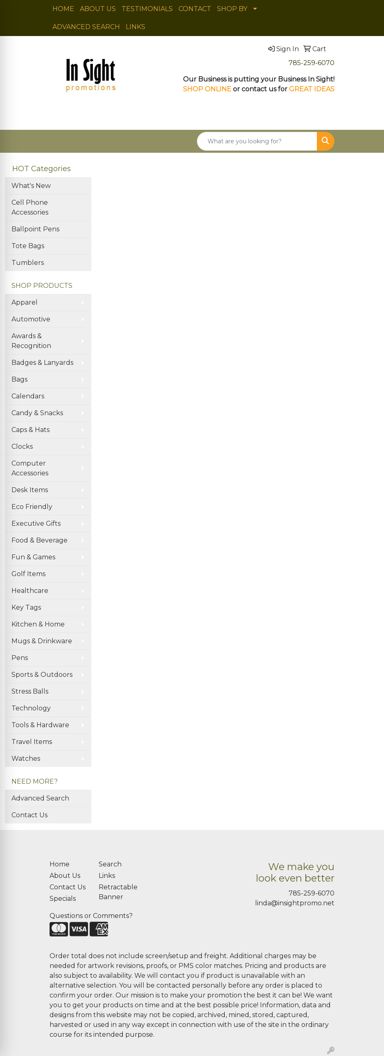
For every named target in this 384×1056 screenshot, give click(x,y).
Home (60, 864)
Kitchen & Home (38, 624)
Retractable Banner (118, 892)
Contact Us (29, 815)
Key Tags (26, 607)
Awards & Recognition (31, 341)
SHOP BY (232, 9)
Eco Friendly (31, 507)
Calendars (27, 396)
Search (110, 864)
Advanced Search (40, 798)
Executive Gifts (36, 523)
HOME (63, 9)
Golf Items (28, 574)
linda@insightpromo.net (294, 903)
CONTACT (194, 9)
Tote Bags (27, 246)
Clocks (22, 446)
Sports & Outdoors (41, 674)
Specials (63, 898)
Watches (25, 758)
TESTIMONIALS (147, 9)
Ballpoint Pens (35, 229)
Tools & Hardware (40, 725)
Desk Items (29, 490)
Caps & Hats (30, 430)
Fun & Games (33, 557)
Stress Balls (29, 691)
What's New (31, 186)
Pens (19, 658)
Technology (31, 708)
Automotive (30, 319)
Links (107, 876)
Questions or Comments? (91, 916)
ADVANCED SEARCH (86, 27)
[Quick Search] (257, 141)
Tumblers (27, 263)
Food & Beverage (39, 540)
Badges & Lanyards (42, 362)
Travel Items (31, 742)
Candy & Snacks (37, 413)
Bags (19, 379)
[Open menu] (367, 118)
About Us (65, 876)
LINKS (135, 27)
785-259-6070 (311, 63)
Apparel (24, 302)
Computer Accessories (29, 468)
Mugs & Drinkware (41, 641)
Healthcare (29, 591)
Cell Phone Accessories (29, 207)
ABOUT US (98, 9)
